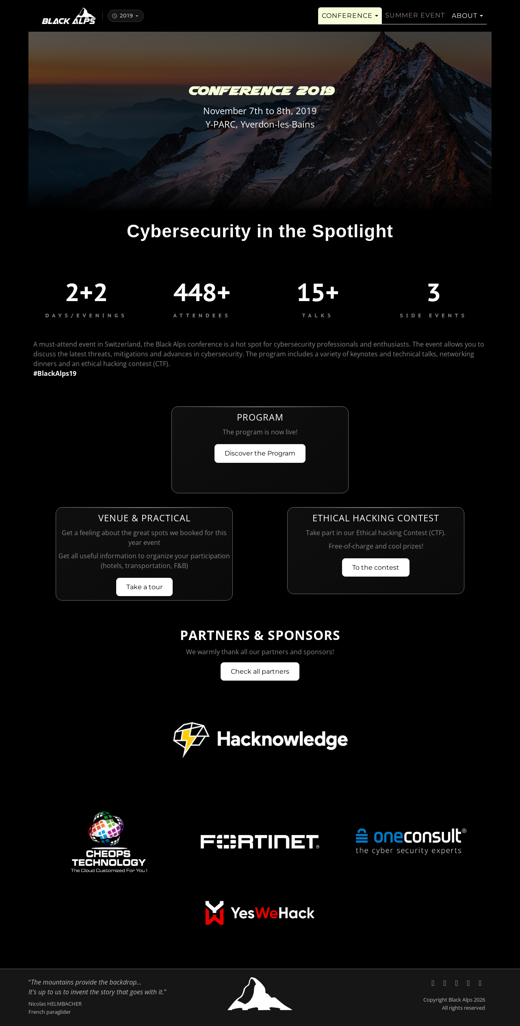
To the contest (375, 567)
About (464, 20)
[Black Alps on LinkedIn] (446, 982)
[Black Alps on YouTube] (458, 982)
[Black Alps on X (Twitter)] (434, 982)
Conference (347, 20)
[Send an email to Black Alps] (469, 982)
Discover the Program (260, 453)
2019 (122, 20)
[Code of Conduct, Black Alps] (480, 982)
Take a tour (144, 587)
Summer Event (415, 20)
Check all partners (260, 671)
